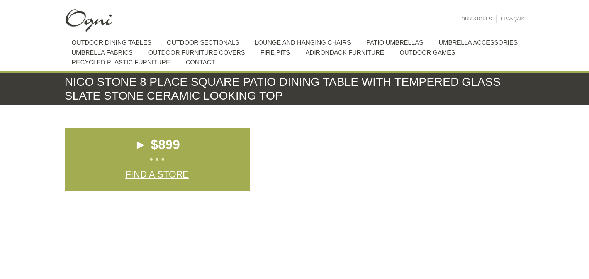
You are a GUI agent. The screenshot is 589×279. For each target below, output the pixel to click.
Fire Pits (275, 52)
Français (512, 19)
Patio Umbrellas (395, 42)
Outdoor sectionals (203, 42)
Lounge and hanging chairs (303, 42)
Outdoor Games (427, 52)
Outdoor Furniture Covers (196, 52)
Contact (200, 62)
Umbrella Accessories (478, 42)
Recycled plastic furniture (121, 62)
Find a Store (157, 174)
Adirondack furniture (345, 52)
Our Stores (477, 19)
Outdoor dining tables (112, 42)
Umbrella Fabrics (102, 52)
